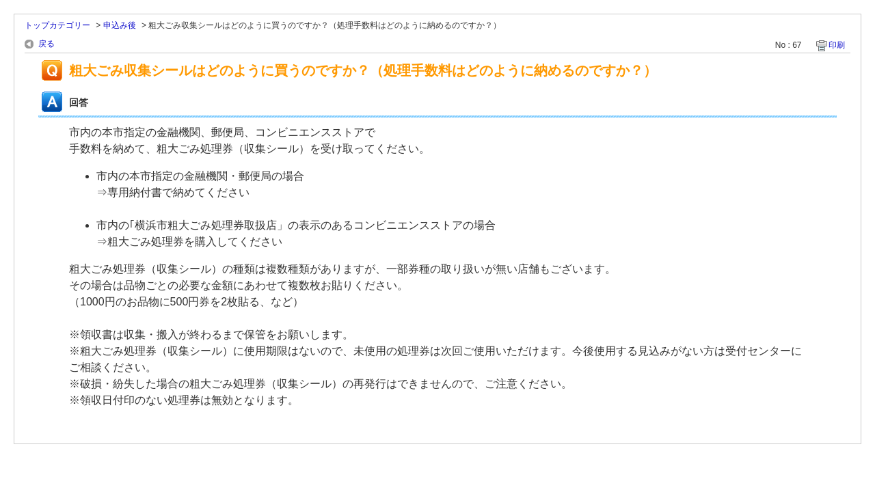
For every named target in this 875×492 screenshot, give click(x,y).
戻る (46, 44)
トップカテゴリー (57, 25)
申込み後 (119, 25)
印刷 (837, 45)
